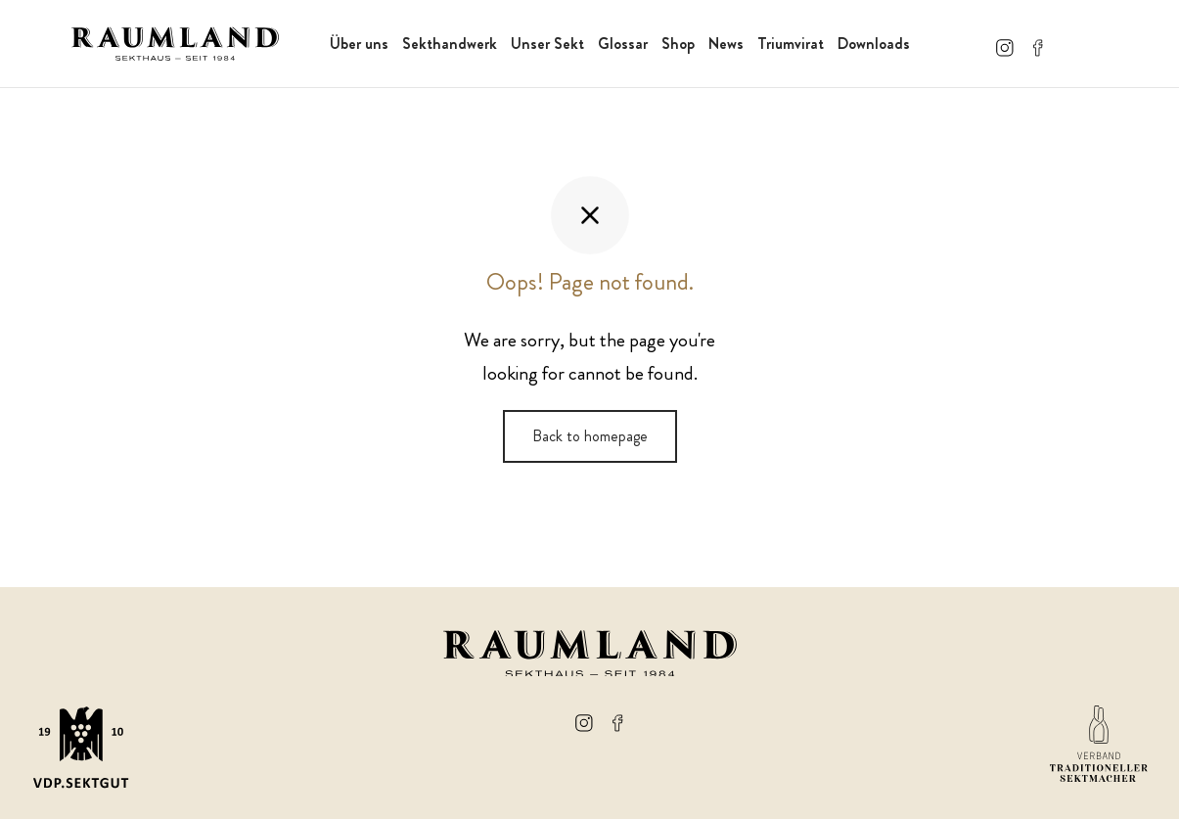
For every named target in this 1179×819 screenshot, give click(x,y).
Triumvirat (790, 43)
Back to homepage (590, 436)
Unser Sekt (547, 43)
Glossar (623, 43)
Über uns (359, 43)
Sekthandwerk (449, 43)
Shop (678, 43)
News (726, 43)
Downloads (874, 43)
